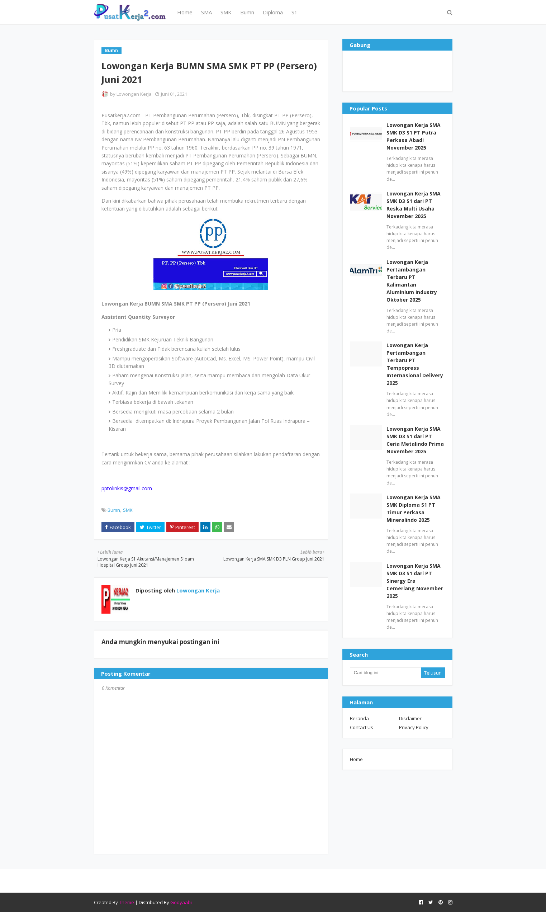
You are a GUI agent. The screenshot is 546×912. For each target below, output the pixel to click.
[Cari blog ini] (385, 672)
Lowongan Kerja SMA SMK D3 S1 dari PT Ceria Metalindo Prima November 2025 (415, 440)
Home (356, 759)
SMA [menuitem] (206, 12)
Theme (126, 902)
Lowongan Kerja (134, 94)
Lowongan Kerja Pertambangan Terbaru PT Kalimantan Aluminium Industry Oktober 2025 (411, 281)
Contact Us (361, 727)
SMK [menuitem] (226, 12)
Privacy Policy (413, 727)
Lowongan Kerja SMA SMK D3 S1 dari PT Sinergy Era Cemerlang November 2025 (414, 580)
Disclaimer (410, 718)
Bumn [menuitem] (247, 12)
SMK (128, 510)
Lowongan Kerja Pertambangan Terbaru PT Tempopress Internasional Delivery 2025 (414, 364)
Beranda (359, 718)
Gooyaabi (181, 902)
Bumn (114, 510)
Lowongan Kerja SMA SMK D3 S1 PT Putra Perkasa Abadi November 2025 (413, 136)
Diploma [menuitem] (273, 12)
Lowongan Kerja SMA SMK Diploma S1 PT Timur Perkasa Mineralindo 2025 (413, 508)
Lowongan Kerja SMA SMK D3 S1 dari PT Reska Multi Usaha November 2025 (413, 204)
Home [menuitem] (185, 12)
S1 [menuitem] (294, 12)
